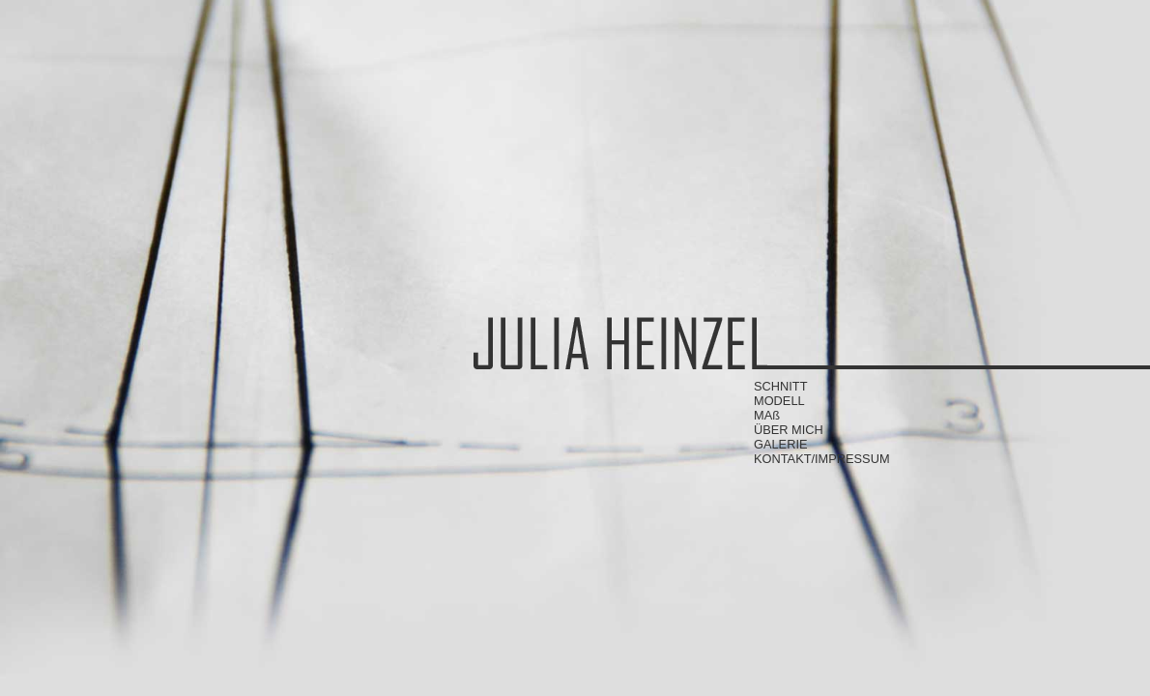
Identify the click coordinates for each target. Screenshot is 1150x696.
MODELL (779, 400)
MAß (767, 415)
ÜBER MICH (788, 429)
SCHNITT (780, 386)
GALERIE (780, 444)
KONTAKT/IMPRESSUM (822, 458)
